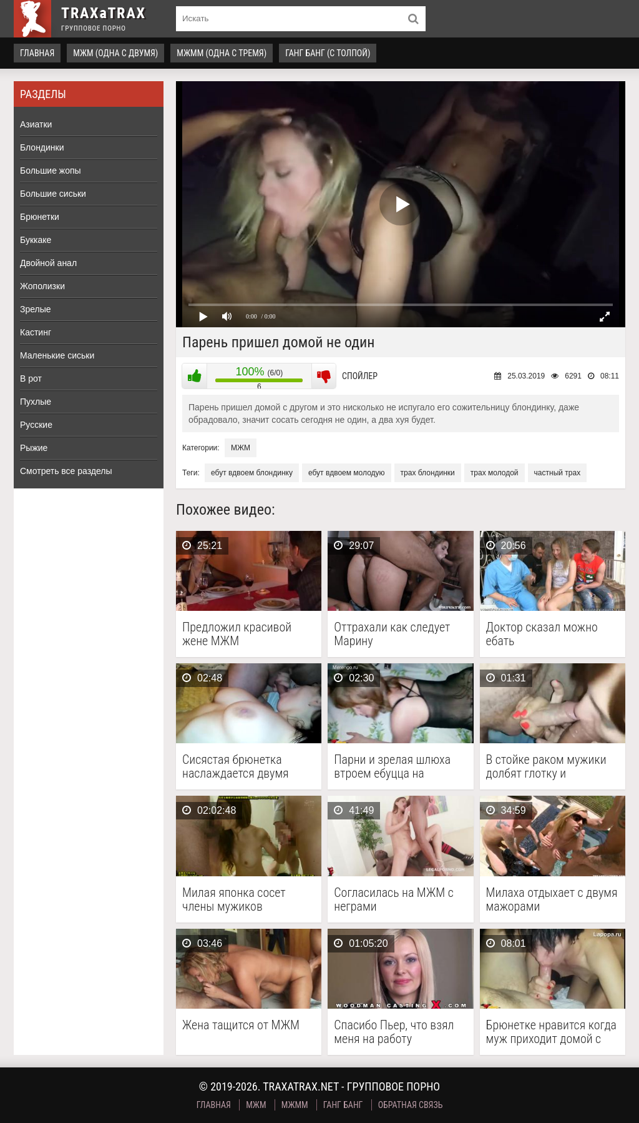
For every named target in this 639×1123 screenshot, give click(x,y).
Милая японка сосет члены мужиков (234, 899)
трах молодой (495, 472)
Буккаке (35, 240)
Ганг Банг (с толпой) (327, 53)
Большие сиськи (53, 194)
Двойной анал (48, 263)
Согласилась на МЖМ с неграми (393, 899)
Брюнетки (39, 217)
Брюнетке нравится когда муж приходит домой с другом (551, 1032)
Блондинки (42, 147)
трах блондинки (428, 472)
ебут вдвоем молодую (346, 472)
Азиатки (36, 124)
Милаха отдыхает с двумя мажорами (552, 899)
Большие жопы (50, 171)
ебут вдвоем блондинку (252, 472)
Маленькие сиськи (57, 355)
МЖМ (240, 447)
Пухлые (35, 402)
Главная (37, 53)
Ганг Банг (343, 1105)
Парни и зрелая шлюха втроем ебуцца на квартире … (392, 766)
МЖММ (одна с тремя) (221, 53)
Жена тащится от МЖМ (241, 1025)
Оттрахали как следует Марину (392, 634)
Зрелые (35, 309)
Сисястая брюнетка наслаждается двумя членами (235, 766)
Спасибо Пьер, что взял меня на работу (394, 1032)
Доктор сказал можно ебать (542, 634)
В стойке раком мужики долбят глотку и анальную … (546, 766)
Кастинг (35, 332)
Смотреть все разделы (66, 471)
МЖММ (294, 1105)
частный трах (557, 472)
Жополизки (42, 286)
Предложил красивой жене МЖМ (236, 634)
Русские (36, 425)
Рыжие (33, 448)
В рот (31, 378)
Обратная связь (410, 1105)
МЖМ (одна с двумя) (115, 53)
